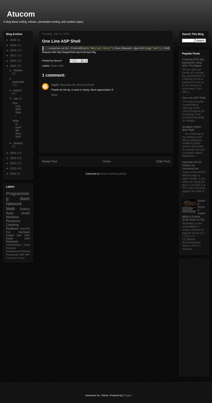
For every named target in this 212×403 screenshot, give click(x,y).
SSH (27, 238)
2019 (13, 45)
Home (107, 161)
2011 (13, 168)
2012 (13, 163)
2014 (13, 152)
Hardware (24, 232)
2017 (13, 55)
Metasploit (12, 241)
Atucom (21, 14)
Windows (12, 217)
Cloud (27, 245)
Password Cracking (13, 223)
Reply (54, 94)
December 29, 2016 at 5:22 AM (77, 84)
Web (61, 65)
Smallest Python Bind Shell (191, 128)
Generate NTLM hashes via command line (191, 165)
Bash (25, 198)
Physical (25, 251)
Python (25, 209)
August (17, 90)
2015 (13, 65)
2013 (13, 158)
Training (21, 258)
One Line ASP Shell (17, 109)
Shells (54, 65)
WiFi (27, 254)
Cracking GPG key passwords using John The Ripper (193, 62)
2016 (13, 60)
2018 (13, 50)
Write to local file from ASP (17, 128)
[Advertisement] (194, 316)
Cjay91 (55, 84)
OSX (27, 235)
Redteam (12, 228)
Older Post (163, 161)
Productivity (12, 254)
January (18, 143)
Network (14, 203)
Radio (9, 238)
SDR (21, 254)
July (16, 98)
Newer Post (49, 161)
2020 (13, 39)
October (18, 70)
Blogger (127, 395)
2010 (13, 173)
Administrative (13, 245)
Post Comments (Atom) (113, 173)
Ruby (9, 213)
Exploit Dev (14, 235)
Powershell (11, 258)
